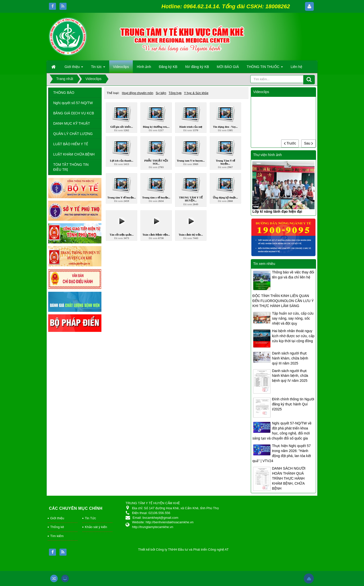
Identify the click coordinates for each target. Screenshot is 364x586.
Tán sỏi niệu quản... (122, 234)
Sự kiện (161, 93)
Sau (308, 143)
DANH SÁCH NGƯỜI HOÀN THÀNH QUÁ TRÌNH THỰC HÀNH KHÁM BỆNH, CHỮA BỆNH (288, 478)
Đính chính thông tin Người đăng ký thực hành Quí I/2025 (293, 404)
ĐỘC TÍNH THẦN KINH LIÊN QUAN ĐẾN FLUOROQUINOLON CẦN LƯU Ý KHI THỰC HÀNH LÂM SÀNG (283, 301)
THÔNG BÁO (63, 93)
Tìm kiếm (57, 536)
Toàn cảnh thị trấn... (191, 234)
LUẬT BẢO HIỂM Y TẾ (70, 144)
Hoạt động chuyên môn (137, 93)
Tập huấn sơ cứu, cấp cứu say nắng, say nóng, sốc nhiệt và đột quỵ (292, 318)
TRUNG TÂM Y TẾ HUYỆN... (191, 199)
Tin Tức (90, 518)
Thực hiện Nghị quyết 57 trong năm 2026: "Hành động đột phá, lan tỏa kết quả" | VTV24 (281, 453)
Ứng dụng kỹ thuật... (225, 197)
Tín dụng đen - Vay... (225, 126)
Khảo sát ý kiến (96, 527)
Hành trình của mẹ (190, 126)
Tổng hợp (175, 93)
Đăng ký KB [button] (168, 67)
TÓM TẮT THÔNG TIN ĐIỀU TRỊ (71, 167)
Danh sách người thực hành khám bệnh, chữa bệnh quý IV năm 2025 (290, 376)
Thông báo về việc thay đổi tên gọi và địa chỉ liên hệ (293, 274)
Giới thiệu (57, 518)
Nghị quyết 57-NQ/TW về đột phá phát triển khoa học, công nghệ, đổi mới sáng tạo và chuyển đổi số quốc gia (282, 430)
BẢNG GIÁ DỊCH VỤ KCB (73, 113)
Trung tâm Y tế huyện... (121, 197)
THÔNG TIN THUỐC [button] (265, 68)
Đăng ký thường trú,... (156, 126)
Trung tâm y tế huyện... (156, 197)
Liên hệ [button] (296, 67)
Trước (290, 143)
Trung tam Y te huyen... (191, 160)
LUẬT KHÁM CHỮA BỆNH (74, 154)
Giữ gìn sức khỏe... (121, 126)
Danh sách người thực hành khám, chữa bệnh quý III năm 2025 (290, 358)
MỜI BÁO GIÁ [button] (228, 67)
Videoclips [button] (121, 67)
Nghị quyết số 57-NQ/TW (73, 103)
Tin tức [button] (98, 68)
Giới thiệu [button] (74, 68)
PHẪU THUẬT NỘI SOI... (156, 162)
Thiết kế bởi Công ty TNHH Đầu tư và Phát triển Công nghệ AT (183, 549)
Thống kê (57, 527)
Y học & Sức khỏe (196, 93)
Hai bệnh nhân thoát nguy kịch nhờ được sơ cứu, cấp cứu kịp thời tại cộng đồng (293, 336)
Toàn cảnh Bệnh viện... (156, 234)
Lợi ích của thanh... (121, 160)
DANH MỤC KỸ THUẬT (71, 123)
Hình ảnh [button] (144, 67)
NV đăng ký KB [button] (197, 67)
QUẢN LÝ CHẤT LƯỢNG (73, 134)
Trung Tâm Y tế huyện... (225, 162)
